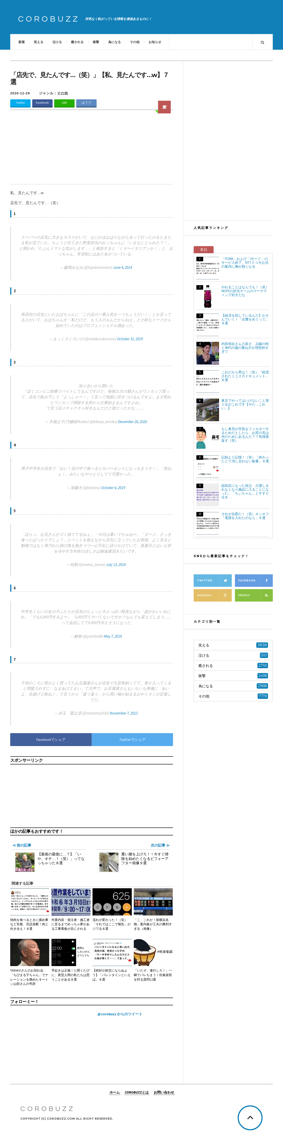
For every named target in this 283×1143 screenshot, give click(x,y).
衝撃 (96, 42)
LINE (64, 103)
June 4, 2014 (122, 267)
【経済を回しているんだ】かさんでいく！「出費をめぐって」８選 (245, 319)
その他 (134, 42)
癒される (77, 42)
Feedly (255, 595)
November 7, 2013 (124, 713)
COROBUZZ (49, 19)
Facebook (42, 103)
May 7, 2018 (113, 636)
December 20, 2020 (132, 421)
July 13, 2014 (116, 564)
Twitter (20, 103)
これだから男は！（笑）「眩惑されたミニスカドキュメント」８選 (245, 376)
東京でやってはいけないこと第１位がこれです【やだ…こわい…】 (245, 404)
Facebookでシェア (51, 739)
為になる (114, 42)
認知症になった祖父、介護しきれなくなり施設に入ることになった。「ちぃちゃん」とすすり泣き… (245, 491)
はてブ (86, 103)
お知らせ (155, 42)
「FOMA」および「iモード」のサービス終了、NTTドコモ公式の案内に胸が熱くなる (244, 263)
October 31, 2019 (130, 338)
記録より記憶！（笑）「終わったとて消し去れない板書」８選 (245, 459)
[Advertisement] (91, 150)
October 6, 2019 (113, 487)
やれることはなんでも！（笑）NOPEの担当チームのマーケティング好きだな (245, 291)
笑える (38, 42)
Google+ (214, 595)
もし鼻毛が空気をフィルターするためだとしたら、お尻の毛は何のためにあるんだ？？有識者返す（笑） (245, 435)
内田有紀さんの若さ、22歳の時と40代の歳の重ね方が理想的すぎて (245, 348)
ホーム (114, 1092)
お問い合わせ (164, 1092)
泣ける (57, 42)
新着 (21, 42)
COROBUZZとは (136, 1092)
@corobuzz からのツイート (120, 1014)
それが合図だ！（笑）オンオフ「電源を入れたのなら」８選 (245, 516)
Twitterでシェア (132, 739)
